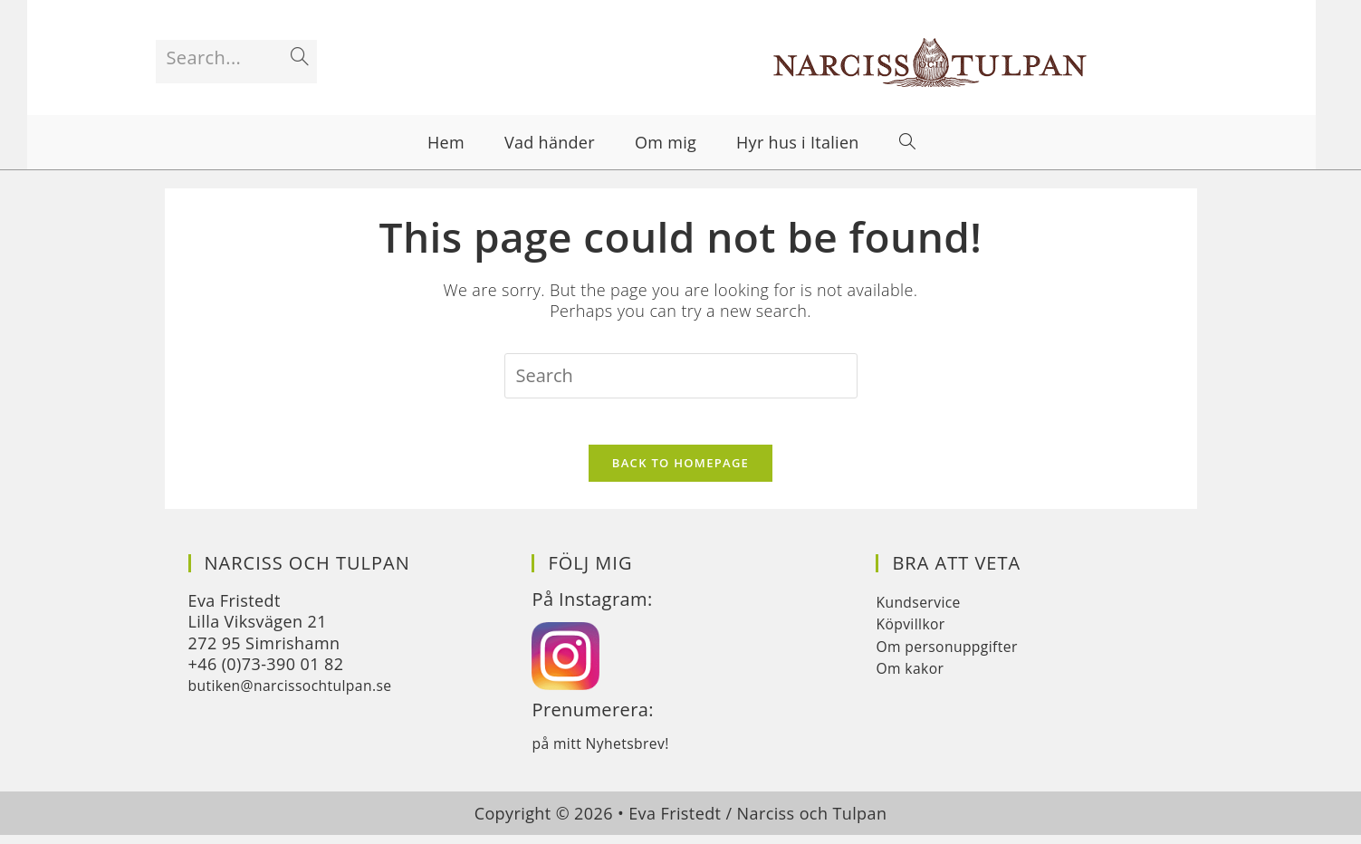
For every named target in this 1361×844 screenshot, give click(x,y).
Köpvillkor (915, 632)
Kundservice (924, 609)
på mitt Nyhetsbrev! (610, 751)
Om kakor (915, 675)
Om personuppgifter (957, 654)
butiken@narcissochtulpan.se (304, 694)
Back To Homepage (680, 471)
